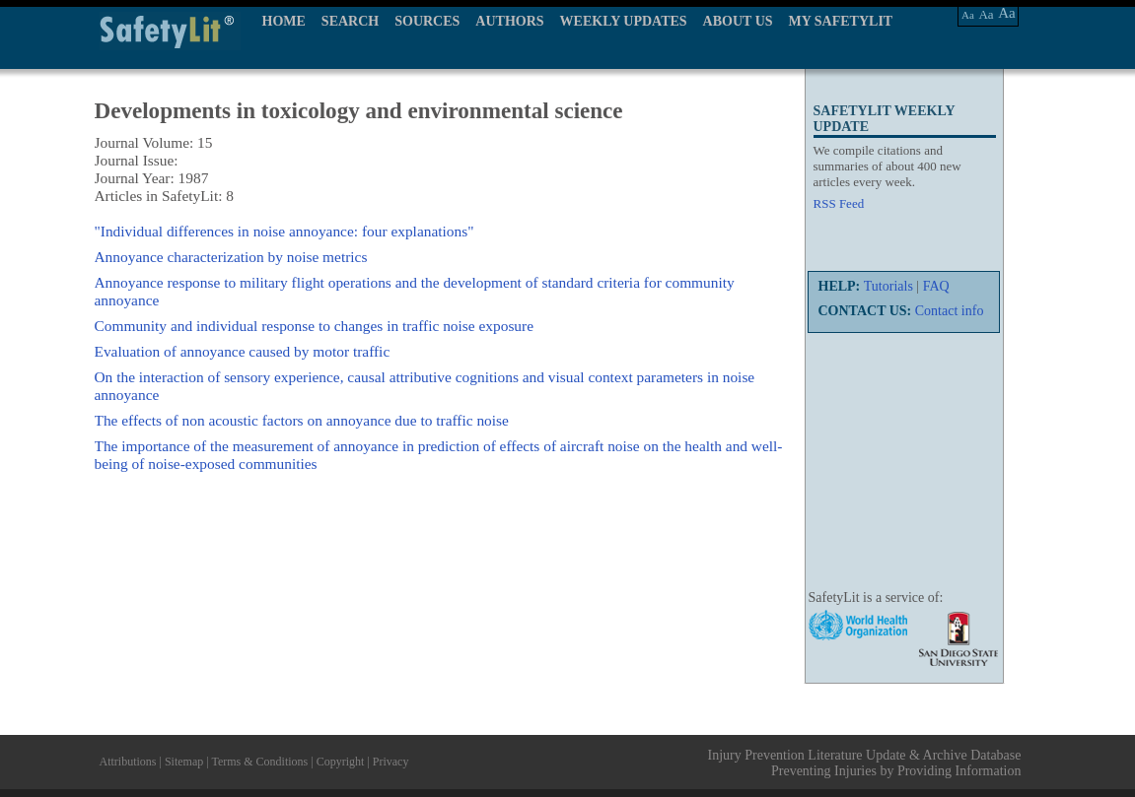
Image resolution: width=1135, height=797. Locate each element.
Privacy (391, 761)
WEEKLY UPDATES (623, 21)
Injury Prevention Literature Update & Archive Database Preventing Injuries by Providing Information (865, 763)
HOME (284, 21)
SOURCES (427, 21)
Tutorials (888, 286)
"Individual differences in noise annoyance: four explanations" (284, 231)
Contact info (949, 310)
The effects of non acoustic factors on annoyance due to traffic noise (302, 420)
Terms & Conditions (259, 761)
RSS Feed (839, 203)
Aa (967, 15)
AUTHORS (509, 21)
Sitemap (184, 761)
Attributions (128, 761)
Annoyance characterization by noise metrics (231, 256)
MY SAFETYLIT (841, 21)
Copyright (341, 761)
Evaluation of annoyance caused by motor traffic (242, 351)
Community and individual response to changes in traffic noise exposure (314, 325)
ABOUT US (738, 21)
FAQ (936, 286)
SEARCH (350, 21)
